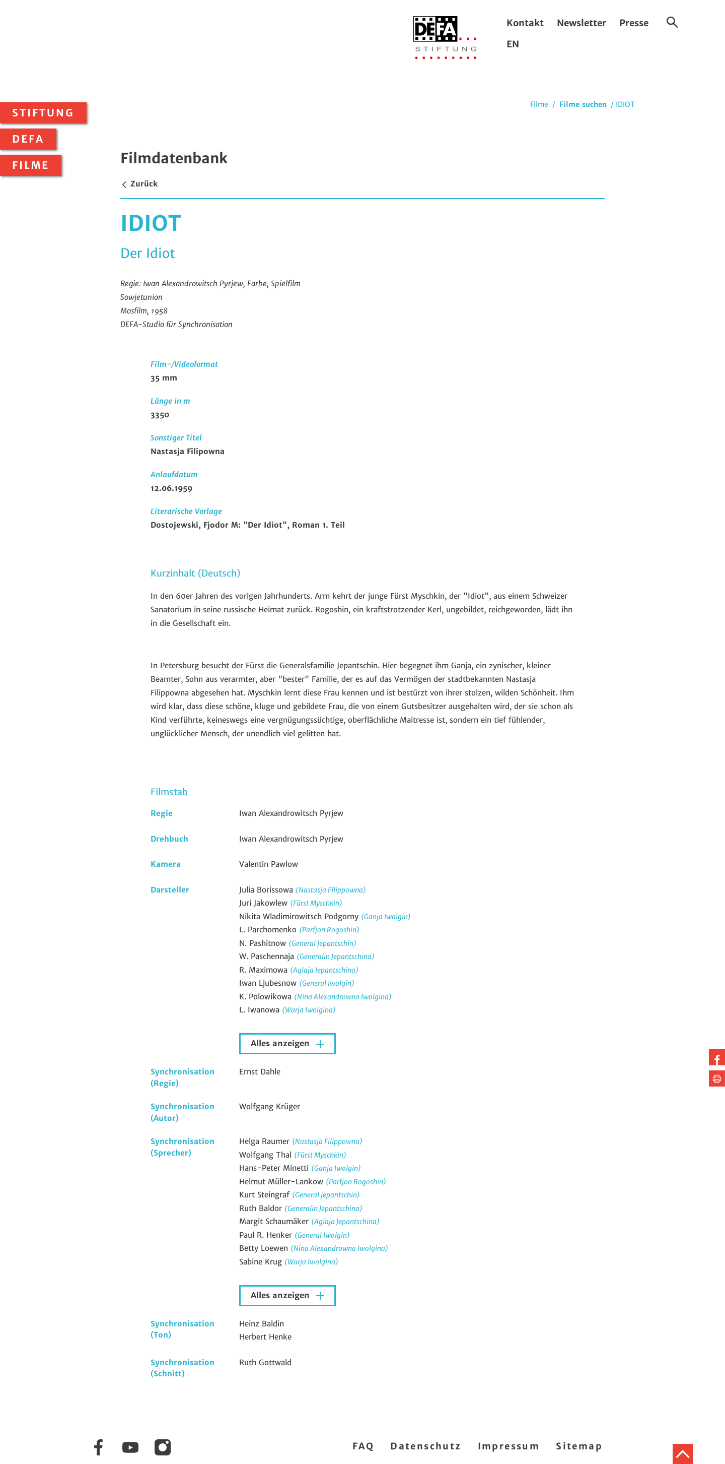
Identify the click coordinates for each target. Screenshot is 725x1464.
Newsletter (581, 23)
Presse (633, 23)
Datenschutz (425, 1446)
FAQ (363, 1446)
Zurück (139, 183)
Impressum (509, 1446)
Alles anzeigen (281, 1043)
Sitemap (579, 1446)
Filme (30, 165)
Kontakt (525, 23)
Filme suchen (583, 104)
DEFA (28, 139)
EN (512, 44)
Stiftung (43, 112)
